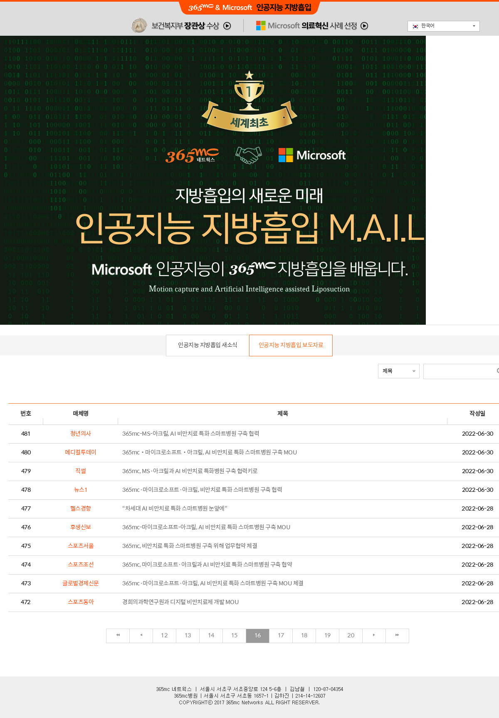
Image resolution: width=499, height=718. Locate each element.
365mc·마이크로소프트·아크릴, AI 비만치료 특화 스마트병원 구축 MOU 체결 (213, 583)
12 (164, 635)
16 (257, 635)
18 (304, 635)
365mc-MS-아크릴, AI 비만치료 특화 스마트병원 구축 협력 (190, 433)
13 (188, 635)
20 (350, 635)
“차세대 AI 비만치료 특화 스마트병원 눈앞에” (174, 508)
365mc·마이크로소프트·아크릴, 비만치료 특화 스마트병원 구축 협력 (202, 489)
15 (234, 635)
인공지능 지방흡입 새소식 (207, 345)
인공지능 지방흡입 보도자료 (291, 345)
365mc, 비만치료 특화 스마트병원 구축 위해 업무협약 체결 (189, 546)
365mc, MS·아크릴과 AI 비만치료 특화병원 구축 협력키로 (190, 471)
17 (281, 635)
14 (211, 635)
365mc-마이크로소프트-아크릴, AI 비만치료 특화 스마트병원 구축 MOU (206, 527)
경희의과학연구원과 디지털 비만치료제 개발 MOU (180, 602)
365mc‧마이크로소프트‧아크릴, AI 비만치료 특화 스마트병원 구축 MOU (209, 452)
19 (327, 635)
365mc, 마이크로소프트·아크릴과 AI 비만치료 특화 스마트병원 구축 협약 (207, 564)
